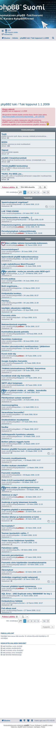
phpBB (26, 725)
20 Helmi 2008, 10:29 (33, 528)
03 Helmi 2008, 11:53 (36, 564)
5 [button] (38, 192)
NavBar (4, 427)
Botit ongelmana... (10, 286)
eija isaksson (21, 564)
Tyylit (3, 134)
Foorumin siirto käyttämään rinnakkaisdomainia (23, 562)
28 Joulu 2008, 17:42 (29, 251)
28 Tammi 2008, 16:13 (31, 579)
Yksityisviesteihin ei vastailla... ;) (16, 217)
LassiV (19, 370)
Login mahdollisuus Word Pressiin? (18, 264)
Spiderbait (20, 385)
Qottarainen (21, 334)
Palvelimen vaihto (9, 548)
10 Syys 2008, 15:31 (29, 317)
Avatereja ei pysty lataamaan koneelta (19, 502)
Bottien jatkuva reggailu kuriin (15, 442)
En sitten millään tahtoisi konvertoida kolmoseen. (24, 243)
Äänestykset (7, 570)
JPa (18, 542)
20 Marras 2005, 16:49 (34, 233)
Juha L (19, 407)
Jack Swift (20, 451)
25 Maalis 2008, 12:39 (34, 451)
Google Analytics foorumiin (14, 361)
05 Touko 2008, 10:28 (34, 385)
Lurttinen (20, 227)
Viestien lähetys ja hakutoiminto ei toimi (20, 517)
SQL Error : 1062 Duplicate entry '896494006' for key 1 (26, 594)
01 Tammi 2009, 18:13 (34, 245)
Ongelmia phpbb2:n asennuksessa (17, 509)
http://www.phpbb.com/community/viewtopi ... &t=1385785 (23, 116)
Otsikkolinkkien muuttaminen (15, 420)
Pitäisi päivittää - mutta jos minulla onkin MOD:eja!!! (25, 271)
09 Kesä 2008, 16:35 (34, 334)
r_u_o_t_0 (20, 273)
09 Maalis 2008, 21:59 (31, 475)
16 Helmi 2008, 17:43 (29, 542)
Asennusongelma (9, 405)
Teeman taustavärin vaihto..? (15, 533)
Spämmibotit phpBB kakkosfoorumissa (19, 257)
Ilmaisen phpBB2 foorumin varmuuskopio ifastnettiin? (26, 449)
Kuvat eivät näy (8, 354)
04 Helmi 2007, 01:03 (31, 213)
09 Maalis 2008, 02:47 (30, 482)
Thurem (19, 610)
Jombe (19, 204)
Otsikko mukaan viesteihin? (14, 465)
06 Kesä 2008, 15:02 (31, 341)
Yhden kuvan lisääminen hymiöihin (17, 540)
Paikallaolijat (7, 633)
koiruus (19, 436)
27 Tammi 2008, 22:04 (34, 588)
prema (19, 288)
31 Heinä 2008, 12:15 (31, 204)
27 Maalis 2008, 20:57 (30, 429)
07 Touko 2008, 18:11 (34, 378)
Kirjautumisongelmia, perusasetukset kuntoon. (23, 225)
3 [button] (31, 192)
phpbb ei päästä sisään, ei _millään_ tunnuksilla (23, 390)
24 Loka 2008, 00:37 (30, 295)
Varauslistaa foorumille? (12, 412)
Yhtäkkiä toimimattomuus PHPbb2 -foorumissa (23, 368)
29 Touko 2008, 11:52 (33, 356)
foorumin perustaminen (12, 555)
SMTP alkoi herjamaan (11, 383)
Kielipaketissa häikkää (11, 601)
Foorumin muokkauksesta (13, 458)
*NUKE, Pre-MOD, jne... (12, 174)
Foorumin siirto (8, 315)
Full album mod (8, 608)
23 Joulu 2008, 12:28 (30, 259)
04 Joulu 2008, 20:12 (31, 281)
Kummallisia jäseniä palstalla (15, 332)
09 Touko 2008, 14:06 (31, 370)
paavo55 (20, 363)
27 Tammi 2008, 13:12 (32, 610)
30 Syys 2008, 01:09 (35, 219)
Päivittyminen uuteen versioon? (16, 398)
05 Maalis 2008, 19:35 (35, 489)
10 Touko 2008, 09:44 (33, 363)
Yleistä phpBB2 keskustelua (14, 166)
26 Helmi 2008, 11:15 (35, 504)
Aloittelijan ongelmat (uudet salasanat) (19, 577)
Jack (18, 317)
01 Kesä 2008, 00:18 (31, 348)
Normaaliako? (7, 526)
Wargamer (20, 378)
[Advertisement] (28, 72)
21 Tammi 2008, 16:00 (30, 596)
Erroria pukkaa (8, 279)
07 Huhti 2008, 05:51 (29, 422)
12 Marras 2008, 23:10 (31, 288)
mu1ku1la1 (21, 603)
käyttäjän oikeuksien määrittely (16, 308)
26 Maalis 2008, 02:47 (31, 444)
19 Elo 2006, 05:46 (32, 227)
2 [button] (28, 192)
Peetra (19, 310)
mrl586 (19, 281)
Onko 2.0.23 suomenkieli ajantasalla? (18, 480)
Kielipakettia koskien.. (11, 293)
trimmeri (20, 392)
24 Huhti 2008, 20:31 (31, 400)
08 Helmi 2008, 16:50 (29, 550)
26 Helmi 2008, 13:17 (33, 497)
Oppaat (4, 150)
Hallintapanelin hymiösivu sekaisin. (18, 434)
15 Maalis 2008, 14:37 (32, 460)
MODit (4, 142)
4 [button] (34, 192)
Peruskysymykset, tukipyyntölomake (18, 231)
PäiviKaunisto (22, 219)
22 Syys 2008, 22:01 (30, 310)
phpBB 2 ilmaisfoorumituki (14, 158)
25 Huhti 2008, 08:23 (32, 392)
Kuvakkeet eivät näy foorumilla (15, 376)
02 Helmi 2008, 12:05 (33, 572)
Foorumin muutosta (10, 473)
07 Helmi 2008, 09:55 (33, 557)
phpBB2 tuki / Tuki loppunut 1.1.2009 (25, 104)
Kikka (19, 259)
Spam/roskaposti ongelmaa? (14, 202)
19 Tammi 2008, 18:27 (35, 603)
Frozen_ (20, 460)
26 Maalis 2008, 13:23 (32, 436)
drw (18, 535)
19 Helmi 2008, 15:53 (29, 535)
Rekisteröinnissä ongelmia (13, 324)
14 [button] (44, 192)
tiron (18, 251)
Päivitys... (6, 301)
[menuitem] (8, 30)
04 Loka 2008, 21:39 (30, 303)
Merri (18, 414)
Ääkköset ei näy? (9, 495)
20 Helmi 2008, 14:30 (33, 519)
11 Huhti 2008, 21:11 (31, 407)
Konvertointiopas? (10, 249)
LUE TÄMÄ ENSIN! (10, 211)
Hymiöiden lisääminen (11, 339)
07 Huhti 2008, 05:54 (29, 414)
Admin (19, 213)
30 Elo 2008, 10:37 (32, 326)
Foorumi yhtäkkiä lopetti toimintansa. (18, 586)
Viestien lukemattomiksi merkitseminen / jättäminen (25, 346)
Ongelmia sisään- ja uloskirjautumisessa (20, 487)
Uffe (18, 596)
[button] (20, 192)
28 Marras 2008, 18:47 (34, 273)
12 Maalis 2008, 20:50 (35, 467)
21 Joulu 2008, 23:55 (33, 266)
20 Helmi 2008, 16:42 (33, 511)
